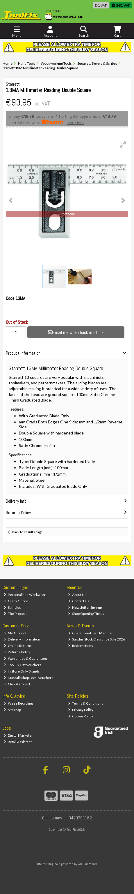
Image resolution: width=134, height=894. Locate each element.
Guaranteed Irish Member (90, 633)
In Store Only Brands (22, 671)
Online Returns (18, 645)
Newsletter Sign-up (85, 607)
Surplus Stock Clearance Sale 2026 (96, 639)
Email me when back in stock (75, 332)
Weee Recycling (18, 703)
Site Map (12, 710)
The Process (15, 613)
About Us (77, 594)
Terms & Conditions (85, 703)
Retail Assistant (18, 742)
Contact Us (78, 601)
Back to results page (27, 532)
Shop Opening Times (86, 613)
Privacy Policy (80, 710)
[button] (123, 144)
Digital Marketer (18, 735)
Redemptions (80, 645)
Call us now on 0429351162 (67, 818)
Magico (53, 864)
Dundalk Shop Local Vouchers (28, 677)
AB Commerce (88, 864)
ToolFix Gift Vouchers (22, 665)
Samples (12, 607)
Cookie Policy (80, 716)
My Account (15, 633)
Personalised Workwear (25, 594)
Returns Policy (17, 652)
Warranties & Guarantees (26, 658)
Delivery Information (22, 639)
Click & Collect (17, 684)
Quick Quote (16, 601)
